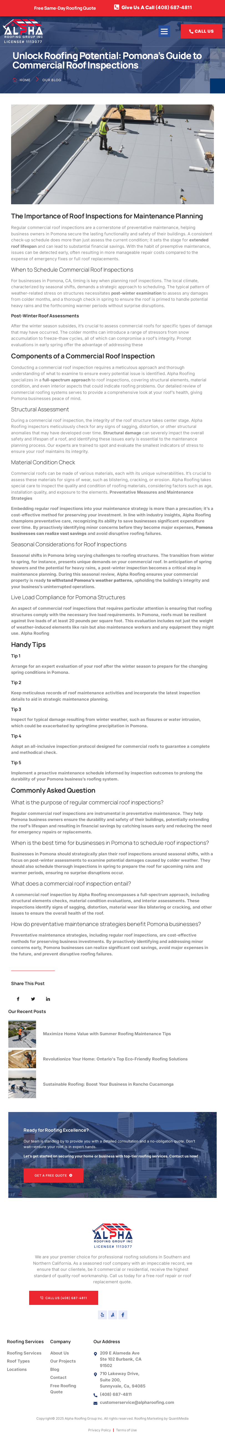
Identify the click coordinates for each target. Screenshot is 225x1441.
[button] (164, 31)
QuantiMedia (179, 1419)
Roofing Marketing (148, 1419)
